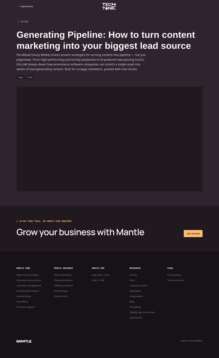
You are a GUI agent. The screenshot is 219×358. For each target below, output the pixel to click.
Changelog (135, 306)
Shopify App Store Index (142, 312)
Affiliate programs (63, 285)
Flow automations (63, 280)
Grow (29, 77)
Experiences (136, 317)
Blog (132, 301)
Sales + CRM (98, 280)
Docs (132, 280)
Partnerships (61, 290)
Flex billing (22, 301)
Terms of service (175, 280)
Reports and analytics (28, 274)
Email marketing (62, 274)
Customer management (29, 285)
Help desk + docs (100, 274)
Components (136, 296)
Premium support (26, 306)
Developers (135, 290)
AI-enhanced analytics (28, 290)
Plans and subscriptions (29, 280)
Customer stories (138, 285)
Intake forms (61, 296)
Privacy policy (174, 274)
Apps (20, 77)
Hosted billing (24, 296)
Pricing (133, 274)
